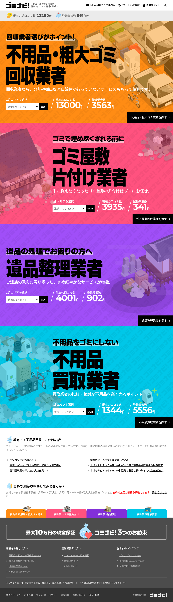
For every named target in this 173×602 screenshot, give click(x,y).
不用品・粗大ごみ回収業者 (25, 555)
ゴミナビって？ (13, 595)
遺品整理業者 (18, 566)
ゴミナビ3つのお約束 (130, 555)
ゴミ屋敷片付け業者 (21, 561)
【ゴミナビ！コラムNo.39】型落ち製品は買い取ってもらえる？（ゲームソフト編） (128, 470)
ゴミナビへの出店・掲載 (76, 555)
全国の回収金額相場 (129, 566)
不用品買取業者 (19, 571)
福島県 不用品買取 (147, 514)
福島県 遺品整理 (107, 514)
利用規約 (28, 595)
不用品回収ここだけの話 (102, 5)
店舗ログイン (153, 5)
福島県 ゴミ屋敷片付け (66, 514)
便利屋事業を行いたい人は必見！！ (29, 470)
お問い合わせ (71, 566)
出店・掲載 (94, 595)
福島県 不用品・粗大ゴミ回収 (26, 514)
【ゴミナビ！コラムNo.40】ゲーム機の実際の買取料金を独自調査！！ (128, 465)
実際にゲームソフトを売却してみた (109, 460)
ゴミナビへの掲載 (130, 5)
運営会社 (65, 595)
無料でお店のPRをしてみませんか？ (39, 486)
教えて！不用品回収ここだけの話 (37, 440)
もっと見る (156, 470)
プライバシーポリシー (46, 595)
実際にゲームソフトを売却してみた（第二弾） (35, 465)
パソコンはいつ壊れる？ (23, 460)
